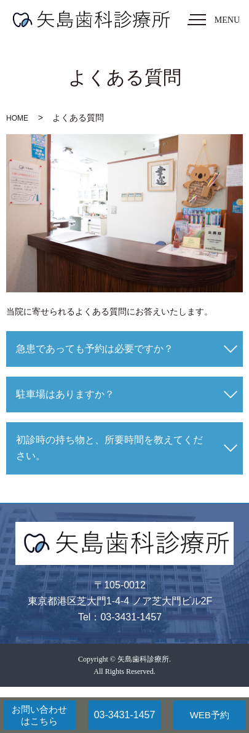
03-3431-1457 (125, 715)
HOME (17, 118)
